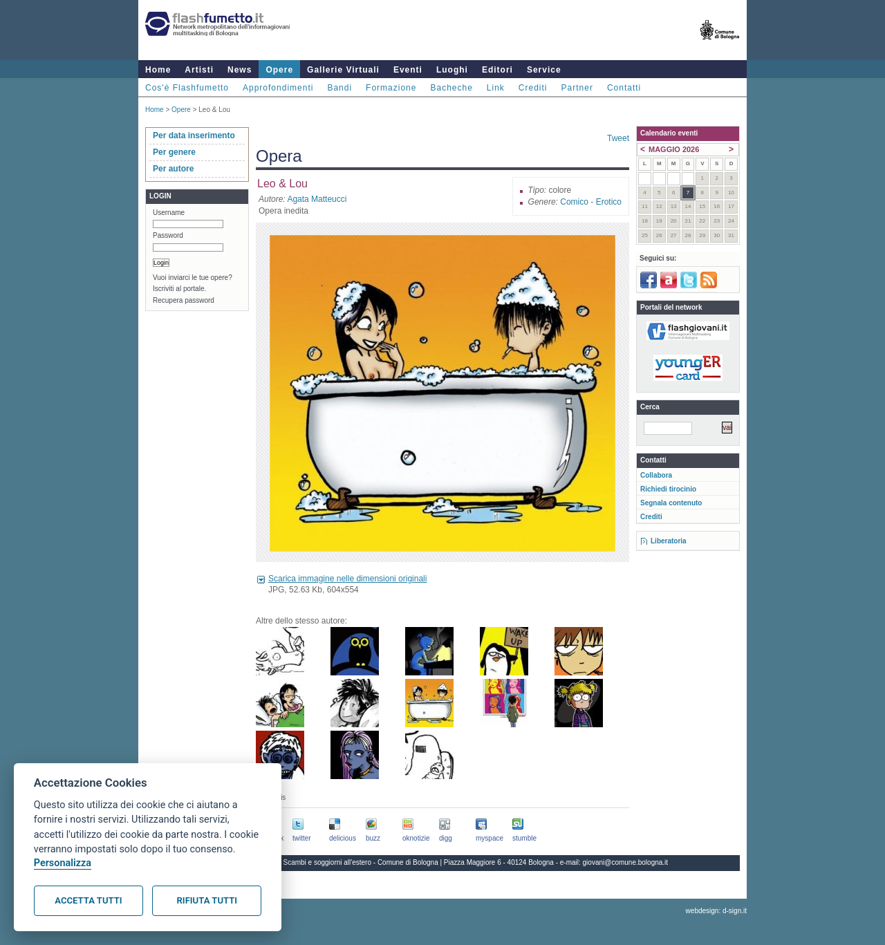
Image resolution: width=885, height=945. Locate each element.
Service (544, 70)
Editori (497, 70)
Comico (574, 202)
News (239, 70)
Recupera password (183, 300)
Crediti (533, 88)
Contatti (624, 88)
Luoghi (452, 70)
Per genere (174, 152)
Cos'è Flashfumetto (187, 88)
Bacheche (451, 88)
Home (158, 70)
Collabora (656, 475)
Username (169, 212)
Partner (577, 88)
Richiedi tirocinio (668, 489)
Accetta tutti (88, 900)
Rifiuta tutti (207, 900)
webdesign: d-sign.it (716, 911)
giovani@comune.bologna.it (626, 862)
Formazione (391, 88)
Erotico (609, 202)
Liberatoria (669, 541)
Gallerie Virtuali (343, 70)
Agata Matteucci (316, 199)
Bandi (339, 88)
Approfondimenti (278, 88)
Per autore (173, 169)
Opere (279, 70)
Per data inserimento (194, 135)
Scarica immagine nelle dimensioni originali (347, 578)
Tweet (618, 138)
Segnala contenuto (671, 503)
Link (496, 88)
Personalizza (62, 863)
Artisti (199, 70)
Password (168, 235)
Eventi (407, 70)
